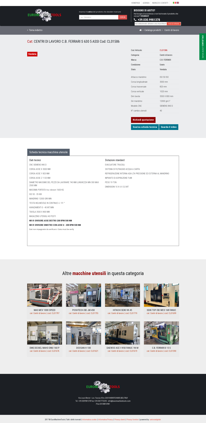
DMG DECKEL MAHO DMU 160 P (44, 347)
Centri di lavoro (171, 30)
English (177, 3)
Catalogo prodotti (152, 30)
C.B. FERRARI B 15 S (161, 347)
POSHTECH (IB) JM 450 (83, 310)
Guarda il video (169, 127)
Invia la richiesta (173, 24)
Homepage (135, 3)
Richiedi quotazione (143, 119)
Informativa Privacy (105, 419)
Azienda (146, 3)
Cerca (122, 17)
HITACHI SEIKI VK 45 (122, 310)
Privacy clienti (120, 419)
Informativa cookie (89, 419)
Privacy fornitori (133, 419)
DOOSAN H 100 (83, 347)
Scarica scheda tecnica (145, 127)
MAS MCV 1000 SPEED (44, 310)
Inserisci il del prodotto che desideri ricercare (100, 12)
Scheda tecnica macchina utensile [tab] (48, 152)
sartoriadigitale (155, 419)
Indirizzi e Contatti (160, 3)
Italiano (174, 3)
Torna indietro (34, 30)
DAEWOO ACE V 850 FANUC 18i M (122, 347)
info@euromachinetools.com (119, 401)
